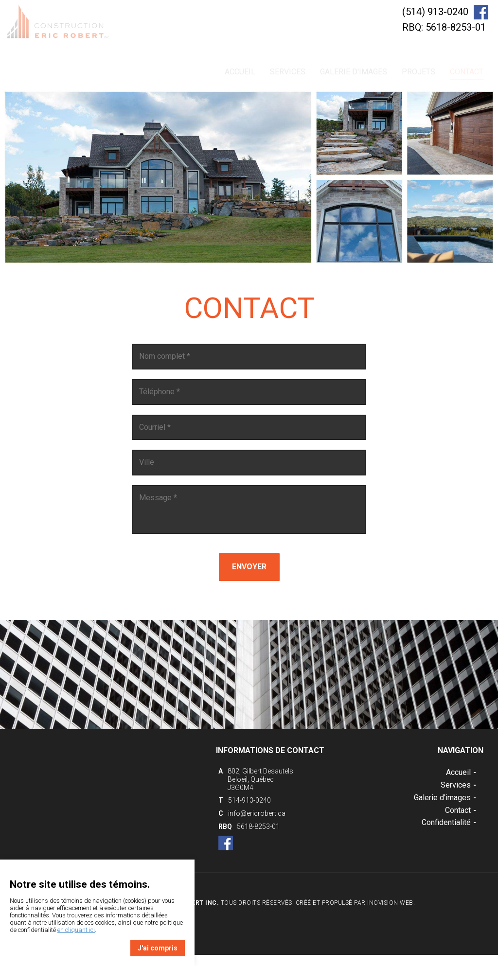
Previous (35, 216)
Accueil (240, 71)
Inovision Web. (391, 902)
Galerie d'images (353, 71)
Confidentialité (449, 822)
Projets (418, 71)
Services (287, 71)
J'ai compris (158, 948)
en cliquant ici (76, 929)
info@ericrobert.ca (256, 813)
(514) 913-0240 (435, 12)
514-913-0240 (249, 800)
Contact (466, 73)
